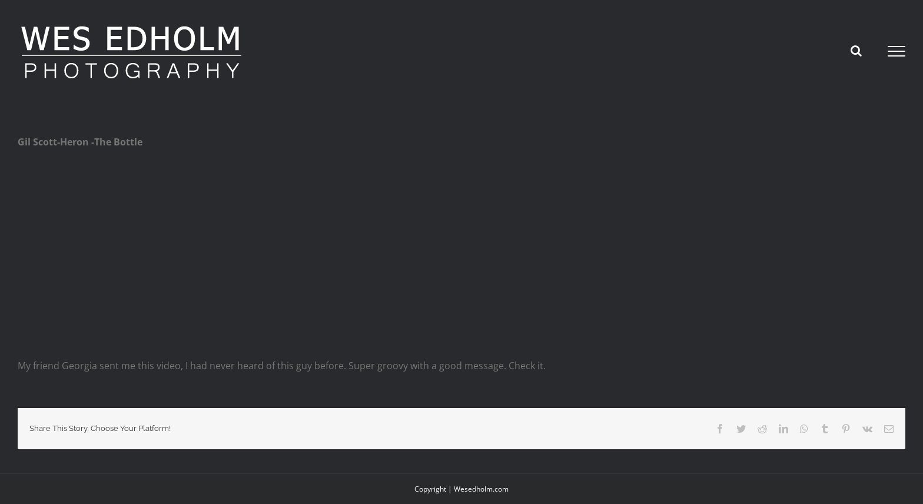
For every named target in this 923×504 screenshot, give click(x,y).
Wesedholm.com (481, 489)
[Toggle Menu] (897, 51)
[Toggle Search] (856, 51)
